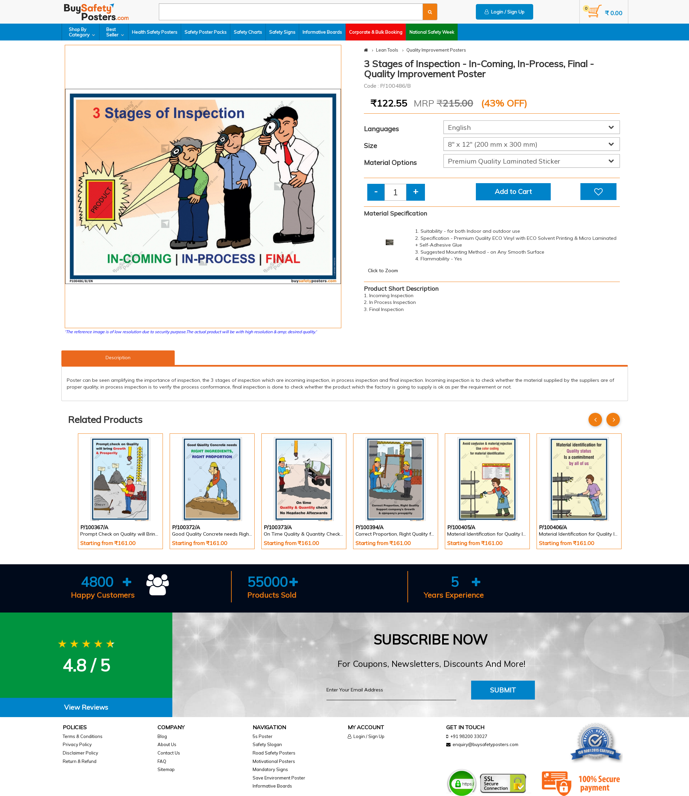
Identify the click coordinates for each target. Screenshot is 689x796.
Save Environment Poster (279, 777)
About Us (166, 744)
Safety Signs (282, 32)
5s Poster (262, 736)
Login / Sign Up (504, 12)
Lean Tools (387, 50)
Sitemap (166, 769)
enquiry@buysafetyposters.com (485, 744)
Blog (162, 736)
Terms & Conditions (83, 736)
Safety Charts (248, 32)
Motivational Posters (274, 761)
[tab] (86, 707)
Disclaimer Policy (80, 753)
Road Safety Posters (274, 753)
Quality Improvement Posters (436, 50)
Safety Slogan (267, 744)
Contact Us (168, 753)
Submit (503, 690)
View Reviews (86, 707)
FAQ (161, 761)
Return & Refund (79, 761)
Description (118, 357)
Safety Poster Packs (205, 32)
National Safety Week (431, 32)
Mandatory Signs (270, 769)
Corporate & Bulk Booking (375, 32)
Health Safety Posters (154, 32)
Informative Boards (322, 32)
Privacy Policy (77, 744)
